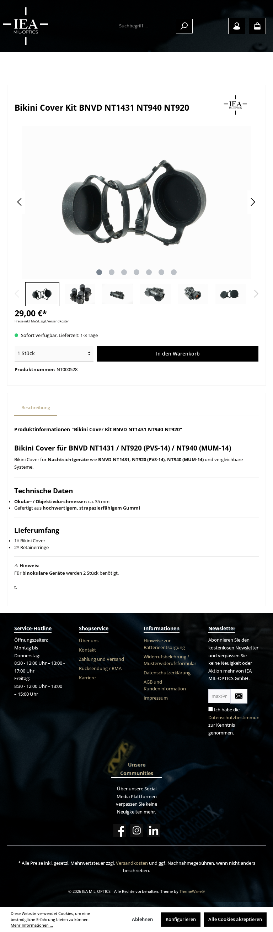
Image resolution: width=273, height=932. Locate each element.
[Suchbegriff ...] (146, 26)
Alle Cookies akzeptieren (235, 919)
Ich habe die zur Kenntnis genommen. (237, 721)
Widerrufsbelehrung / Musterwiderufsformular (170, 660)
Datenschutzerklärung (167, 673)
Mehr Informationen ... (32, 925)
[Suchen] (184, 26)
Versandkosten (132, 863)
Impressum (156, 698)
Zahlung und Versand (101, 659)
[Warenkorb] (257, 26)
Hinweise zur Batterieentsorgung (164, 644)
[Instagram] (137, 830)
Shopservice (93, 628)
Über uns (88, 641)
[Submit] (238, 696)
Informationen (162, 628)
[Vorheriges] (20, 202)
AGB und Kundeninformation (165, 685)
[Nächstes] (252, 202)
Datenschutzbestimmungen (237, 718)
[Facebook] (120, 830)
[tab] (35, 408)
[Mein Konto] (236, 26)
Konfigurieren (181, 919)
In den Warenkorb (178, 353)
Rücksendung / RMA (100, 668)
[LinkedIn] (154, 830)
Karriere (87, 678)
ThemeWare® (192, 891)
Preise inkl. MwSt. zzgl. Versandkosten (42, 321)
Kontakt (87, 650)
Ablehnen (142, 919)
